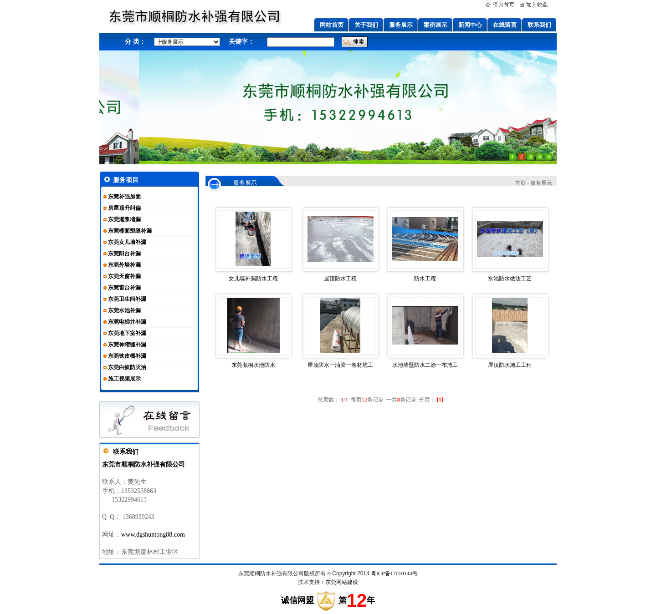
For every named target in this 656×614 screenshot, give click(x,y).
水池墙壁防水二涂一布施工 (425, 365)
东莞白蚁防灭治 (127, 367)
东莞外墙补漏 (124, 265)
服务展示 (401, 24)
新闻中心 (470, 24)
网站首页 (331, 24)
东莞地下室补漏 (127, 333)
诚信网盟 (297, 600)
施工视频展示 (124, 379)
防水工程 (425, 278)
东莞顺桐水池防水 (253, 365)
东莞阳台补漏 (124, 253)
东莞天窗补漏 (124, 276)
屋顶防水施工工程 (510, 365)
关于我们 (366, 24)
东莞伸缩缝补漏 (127, 344)
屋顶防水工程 (340, 278)
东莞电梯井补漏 (127, 322)
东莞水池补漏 (124, 310)
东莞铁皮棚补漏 (127, 356)
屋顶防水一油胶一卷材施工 (340, 365)
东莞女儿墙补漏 (127, 242)
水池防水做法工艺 (510, 278)
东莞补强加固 (124, 196)
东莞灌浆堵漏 (124, 219)
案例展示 (435, 24)
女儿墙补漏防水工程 (253, 278)
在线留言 (505, 24)
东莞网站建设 (341, 582)
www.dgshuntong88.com (153, 534)
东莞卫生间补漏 (127, 299)
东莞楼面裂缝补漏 (130, 231)
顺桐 (254, 573)
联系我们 (539, 24)
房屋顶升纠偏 (124, 208)
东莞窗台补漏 (124, 287)
